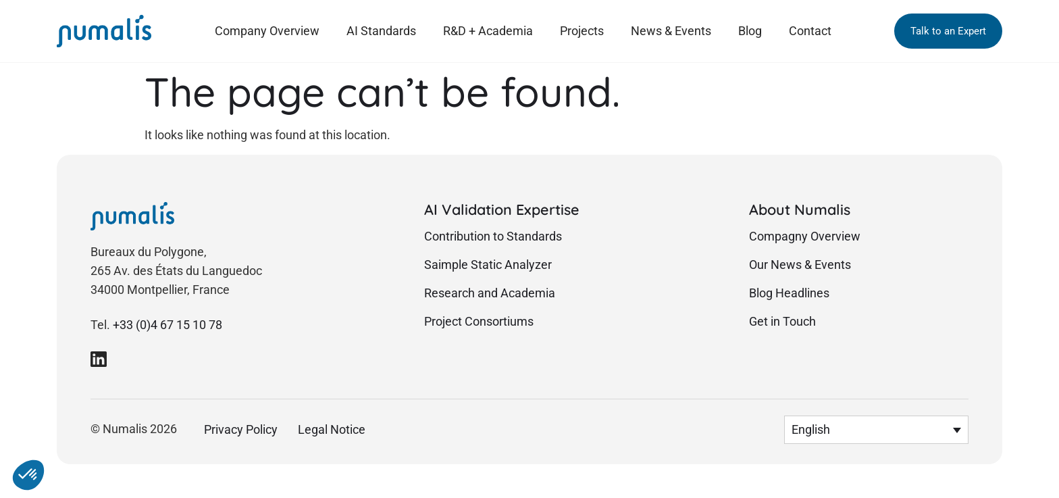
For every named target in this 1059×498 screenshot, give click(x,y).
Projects (582, 31)
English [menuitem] (811, 430)
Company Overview (267, 31)
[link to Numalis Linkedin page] (99, 359)
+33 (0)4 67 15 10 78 (167, 325)
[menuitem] (876, 429)
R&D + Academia (488, 31)
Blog (750, 31)
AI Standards (381, 31)
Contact (810, 31)
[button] (948, 31)
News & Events (671, 31)
